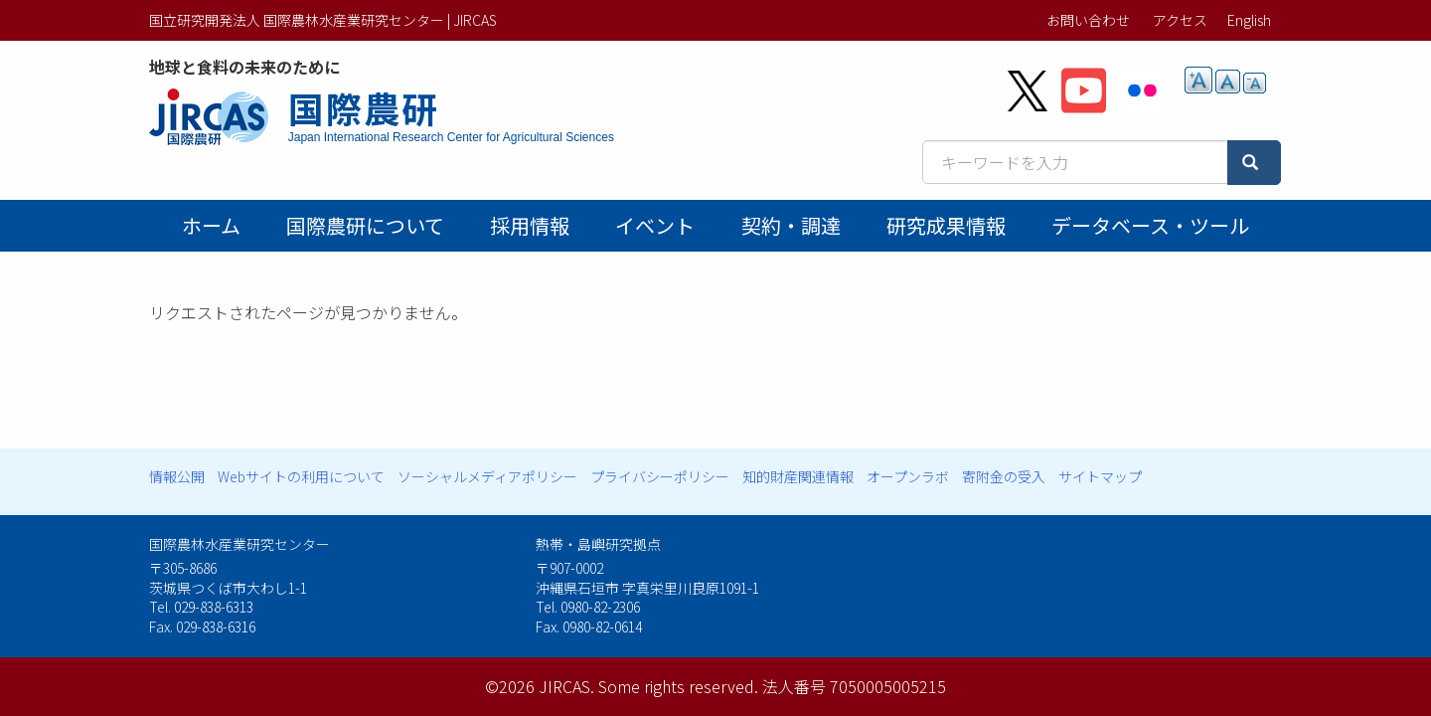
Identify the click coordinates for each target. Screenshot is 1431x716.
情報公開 (177, 476)
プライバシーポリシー (659, 476)
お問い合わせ (1088, 20)
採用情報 (529, 225)
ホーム (211, 225)
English (1249, 20)
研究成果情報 (946, 225)
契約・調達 (791, 225)
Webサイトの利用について (301, 476)
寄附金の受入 (1003, 476)
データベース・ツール (1150, 225)
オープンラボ (908, 476)
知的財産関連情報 (798, 476)
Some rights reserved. (678, 686)
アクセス (1180, 20)
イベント (655, 225)
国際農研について (365, 225)
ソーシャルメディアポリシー (487, 476)
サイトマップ (1100, 476)
